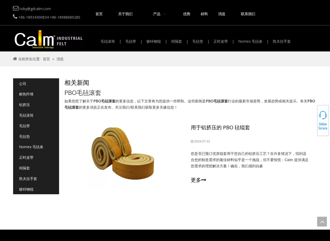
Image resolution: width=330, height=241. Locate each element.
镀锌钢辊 (153, 41)
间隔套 (176, 41)
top (322, 222)
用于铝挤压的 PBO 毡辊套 (220, 127)
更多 (198, 180)
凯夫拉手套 (282, 41)
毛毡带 (130, 41)
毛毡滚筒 (108, 41)
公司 (22, 83)
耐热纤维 (26, 94)
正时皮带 (220, 41)
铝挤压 (24, 104)
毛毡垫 (197, 41)
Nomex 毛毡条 (250, 41)
